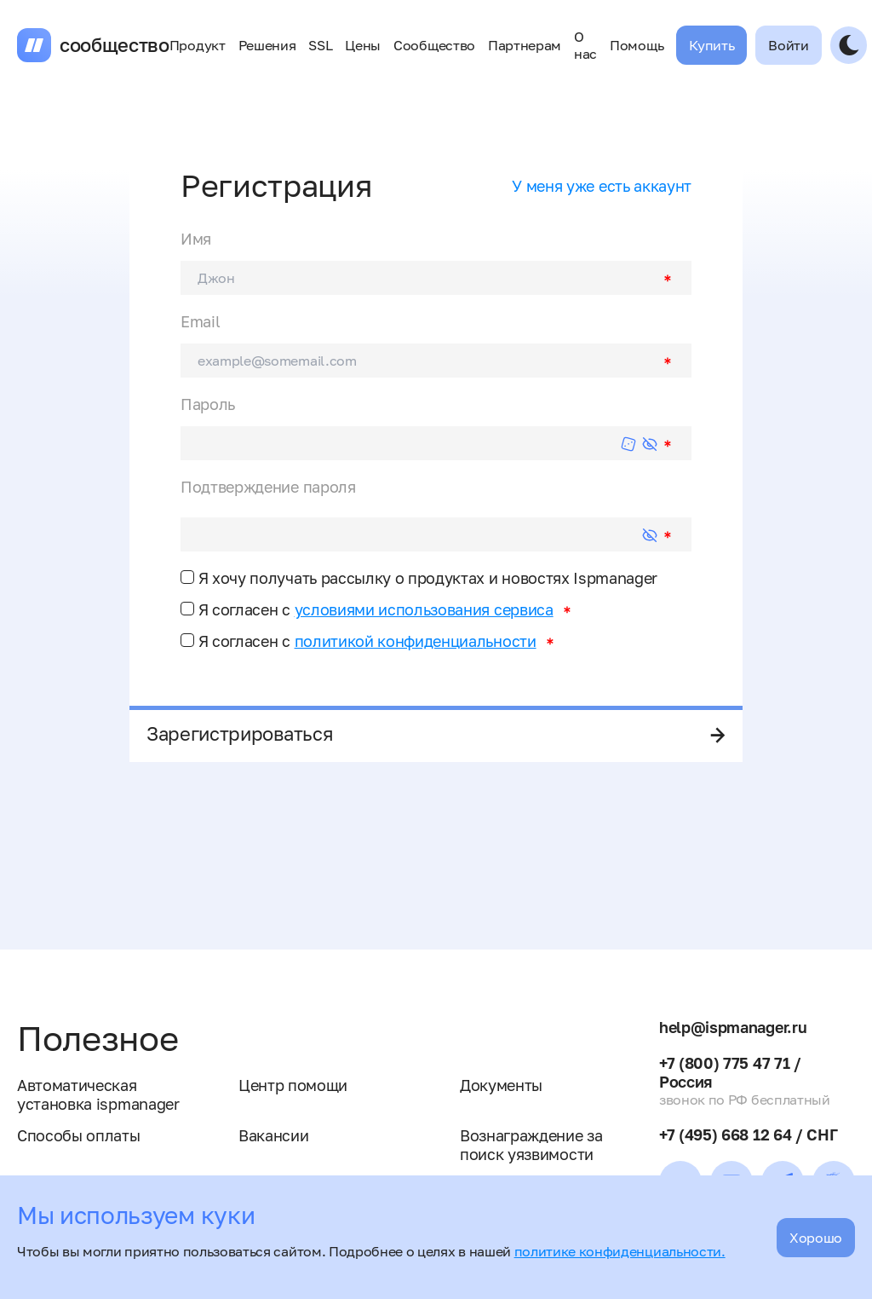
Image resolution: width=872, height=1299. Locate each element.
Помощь (636, 45)
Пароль (208, 404)
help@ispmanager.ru (732, 1027)
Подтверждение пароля (268, 486)
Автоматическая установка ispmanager (98, 1094)
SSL (320, 45)
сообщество (114, 45)
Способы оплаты (79, 1135)
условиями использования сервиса (424, 609)
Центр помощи (292, 1085)
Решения (267, 45)
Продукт (197, 45)
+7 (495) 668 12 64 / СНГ (748, 1134)
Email (200, 321)
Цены (363, 45)
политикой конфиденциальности (415, 641)
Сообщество (434, 45)
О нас (585, 45)
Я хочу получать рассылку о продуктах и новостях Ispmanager (419, 578)
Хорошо (815, 1237)
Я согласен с (367, 609)
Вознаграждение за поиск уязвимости (531, 1144)
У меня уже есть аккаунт (601, 185)
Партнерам (524, 45)
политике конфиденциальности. (620, 1251)
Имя (196, 238)
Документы (501, 1085)
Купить (711, 45)
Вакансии (273, 1135)
